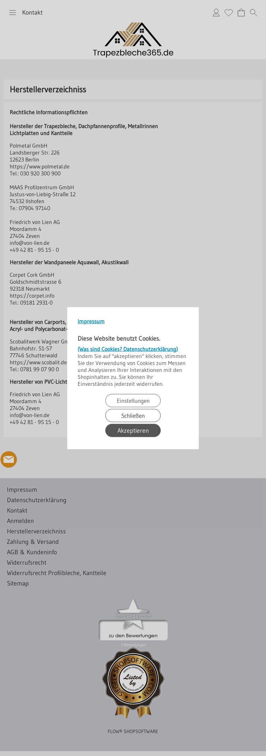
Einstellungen (133, 400)
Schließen (133, 415)
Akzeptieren (133, 430)
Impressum (91, 320)
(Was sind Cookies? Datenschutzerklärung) (128, 348)
